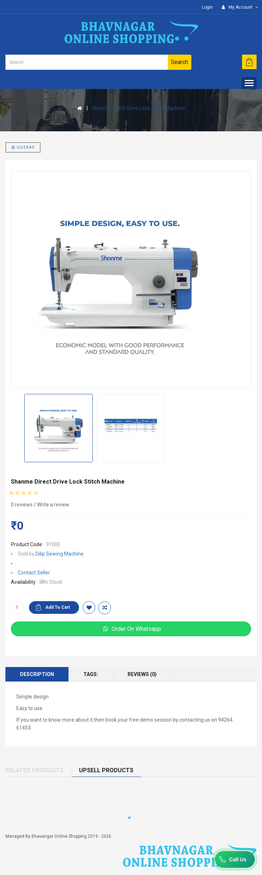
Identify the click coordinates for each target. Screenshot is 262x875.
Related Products (34, 770)
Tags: (90, 674)
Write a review (53, 504)
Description (37, 674)
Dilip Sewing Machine (60, 554)
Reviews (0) (142, 674)
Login (207, 7)
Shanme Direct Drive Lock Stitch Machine (138, 108)
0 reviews (22, 504)
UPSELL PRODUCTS (106, 770)
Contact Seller (34, 572)
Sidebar (23, 147)
